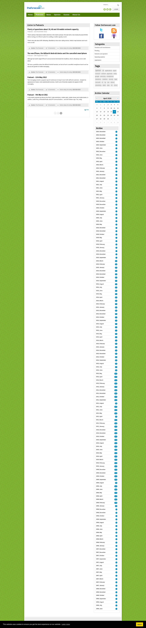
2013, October (100, 317)
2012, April (99, 376)
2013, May (99, 333)
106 (116, 390)
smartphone (110, 76)
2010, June (99, 449)
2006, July (99, 605)
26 (116, 267)
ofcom (115, 85)
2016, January (100, 247)
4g (105, 82)
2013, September (101, 320)
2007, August (100, 562)
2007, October (100, 555)
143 (116, 466)
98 (116, 357)
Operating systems (100, 57)
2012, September (101, 360)
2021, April (99, 194)
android (103, 73)
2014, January (100, 307)
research (97, 73)
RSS (87, 109)
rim (112, 85)
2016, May (99, 237)
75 (116, 327)
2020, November (101, 204)
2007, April (99, 575)
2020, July (99, 218)
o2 (102, 82)
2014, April (99, 297)
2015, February (100, 264)
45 (116, 274)
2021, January (100, 198)
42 (116, 280)
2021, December (100, 174)
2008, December (100, 509)
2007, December (100, 549)
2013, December (100, 310)
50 (116, 290)
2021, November (101, 178)
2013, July (99, 327)
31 (116, 284)
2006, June (99, 608)
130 (116, 396)
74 (116, 337)
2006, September (101, 598)
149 (116, 476)
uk (103, 70)
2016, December (100, 227)
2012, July (99, 367)
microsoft (97, 82)
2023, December (100, 135)
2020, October (100, 208)
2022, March (99, 164)
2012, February (100, 383)
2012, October (100, 357)
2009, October (100, 476)
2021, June (99, 188)
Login (116, 9)
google (97, 76)
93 (116, 482)
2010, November (101, 433)
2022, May (99, 158)
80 (116, 370)
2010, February (100, 463)
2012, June (99, 370)
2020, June (99, 221)
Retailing (97, 50)
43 (116, 287)
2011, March (99, 420)
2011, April (99, 416)
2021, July (99, 184)
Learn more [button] (66, 624)
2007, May (99, 572)
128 (116, 449)
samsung (103, 76)
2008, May (99, 532)
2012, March (99, 380)
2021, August (100, 181)
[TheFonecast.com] (35, 7)
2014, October (100, 277)
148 (116, 479)
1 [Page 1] (55, 113)
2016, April (99, 241)
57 (116, 324)
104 (116, 459)
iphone (112, 82)
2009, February (100, 502)
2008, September (101, 519)
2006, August (100, 602)
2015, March (99, 261)
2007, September (101, 559)
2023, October (100, 141)
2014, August (100, 284)
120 (116, 410)
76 (116, 320)
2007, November (101, 552)
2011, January (100, 426)
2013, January (100, 347)
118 (116, 430)
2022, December (100, 151)
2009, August (100, 482)
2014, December (100, 270)
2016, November (101, 231)
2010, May (99, 453)
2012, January (100, 386)
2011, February (100, 423)
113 (116, 383)
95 (116, 347)
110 (116, 380)
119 (116, 400)
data (108, 85)
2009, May (99, 492)
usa (108, 82)
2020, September (101, 211)
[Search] (110, 4)
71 (116, 317)
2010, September (101, 439)
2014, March (99, 300)
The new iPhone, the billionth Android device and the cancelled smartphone (57, 53)
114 (116, 453)
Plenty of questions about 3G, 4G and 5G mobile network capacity (53, 29)
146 (116, 473)
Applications (98, 60)
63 (116, 300)
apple (114, 70)
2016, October (100, 234)
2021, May (99, 191)
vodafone (104, 79)
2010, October (100, 436)
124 (116, 406)
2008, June (99, 529)
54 (116, 277)
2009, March (99, 499)
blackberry (98, 79)
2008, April (99, 536)
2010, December (100, 430)
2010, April (99, 456)
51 (116, 294)
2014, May (99, 294)
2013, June (99, 330)
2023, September (101, 145)
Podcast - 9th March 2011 (37, 94)
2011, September (101, 400)
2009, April (99, 496)
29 (116, 506)
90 (116, 403)
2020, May (99, 224)
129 (116, 386)
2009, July (99, 486)
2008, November (101, 512)
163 (116, 499)
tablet (104, 85)
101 (116, 420)
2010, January (100, 466)
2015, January (100, 267)
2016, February (100, 244)
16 (116, 261)
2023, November (101, 138)
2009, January (100, 506)
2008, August (100, 522)
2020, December (100, 201)
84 (116, 307)
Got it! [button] (139, 624)
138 (116, 423)
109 (116, 393)
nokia (115, 73)
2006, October (100, 595)
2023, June (99, 148)
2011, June (99, 410)
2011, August (100, 403)
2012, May (99, 373)
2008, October (100, 516)
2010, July (99, 446)
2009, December (100, 469)
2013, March (99, 340)
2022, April (99, 161)
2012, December (100, 350)
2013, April (99, 337)
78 (116, 304)
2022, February (100, 168)
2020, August (100, 214)
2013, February (100, 343)
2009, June (99, 489)
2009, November (101, 473)
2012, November (101, 353)
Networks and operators (101, 54)
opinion (98, 70)
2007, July (99, 565)
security (111, 79)
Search (118, 5)
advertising (98, 85)
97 (116, 343)
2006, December (100, 588)
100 (116, 376)
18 (116, 264)
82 (116, 416)
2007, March (99, 579)
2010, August (100, 443)
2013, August (100, 324)
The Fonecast (39, 48)
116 (116, 426)
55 (116, 297)
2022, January (100, 171)
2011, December (100, 390)
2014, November (101, 274)
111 (116, 443)
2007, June (99, 569)
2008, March (99, 539)
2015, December (100, 251)
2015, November (101, 254)
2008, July (99, 526)
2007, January (100, 585)
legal (115, 79)
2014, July (99, 287)
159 (116, 486)
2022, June (99, 155)
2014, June (99, 290)
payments (109, 73)
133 (116, 373)
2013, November (101, 314)
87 (116, 353)
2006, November (101, 592)
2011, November (101, 393)
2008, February (100, 542)
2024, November (101, 131)
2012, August (100, 363)
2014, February (100, 304)
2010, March (99, 459)
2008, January (100, 545)
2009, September (101, 479)
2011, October (100, 396)
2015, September (101, 257)
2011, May (99, 413)
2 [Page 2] (58, 113)
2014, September (101, 280)
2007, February (100, 582)
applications (108, 70)
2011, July (99, 406)
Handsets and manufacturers (102, 47)
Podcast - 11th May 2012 (37, 77)
